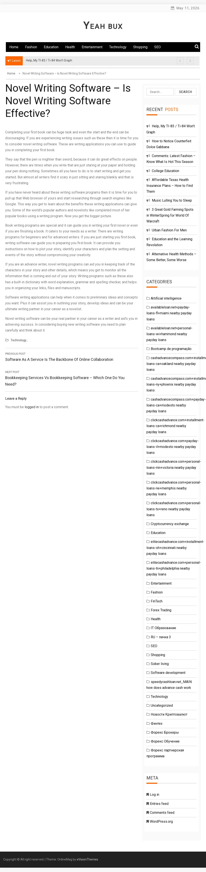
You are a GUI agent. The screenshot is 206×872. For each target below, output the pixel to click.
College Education (165, 171)
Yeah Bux (103, 26)
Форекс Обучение (165, 741)
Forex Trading (161, 610)
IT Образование (163, 628)
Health (70, 47)
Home (13, 47)
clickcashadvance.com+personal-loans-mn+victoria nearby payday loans (173, 467)
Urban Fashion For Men (169, 230)
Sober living (160, 664)
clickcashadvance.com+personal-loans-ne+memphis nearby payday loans (173, 488)
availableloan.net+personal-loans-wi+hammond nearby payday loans (169, 334)
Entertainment (92, 47)
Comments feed (162, 813)
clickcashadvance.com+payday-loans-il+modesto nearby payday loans (172, 447)
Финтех (156, 723)
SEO (157, 47)
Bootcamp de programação (171, 349)
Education (51, 47)
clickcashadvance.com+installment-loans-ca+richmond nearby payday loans (175, 426)
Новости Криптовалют (169, 714)
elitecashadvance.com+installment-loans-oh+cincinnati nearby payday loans (175, 547)
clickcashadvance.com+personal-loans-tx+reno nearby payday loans (173, 509)
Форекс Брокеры (165, 732)
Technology (118, 47)
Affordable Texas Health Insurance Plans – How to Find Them (169, 186)
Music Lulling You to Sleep (172, 200)
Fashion (31, 47)
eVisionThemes (87, 859)
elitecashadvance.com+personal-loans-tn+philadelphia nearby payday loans (173, 568)
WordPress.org (161, 821)
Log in (154, 794)
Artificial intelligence (166, 298)
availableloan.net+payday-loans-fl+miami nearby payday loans (169, 313)
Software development (168, 673)
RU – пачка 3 (161, 637)
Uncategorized (162, 705)
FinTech (156, 601)
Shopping (140, 47)
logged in (32, 407)
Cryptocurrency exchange (170, 524)
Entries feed (159, 804)
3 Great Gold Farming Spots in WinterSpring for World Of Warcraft (169, 215)
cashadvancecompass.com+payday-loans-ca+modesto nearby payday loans (176, 405)
